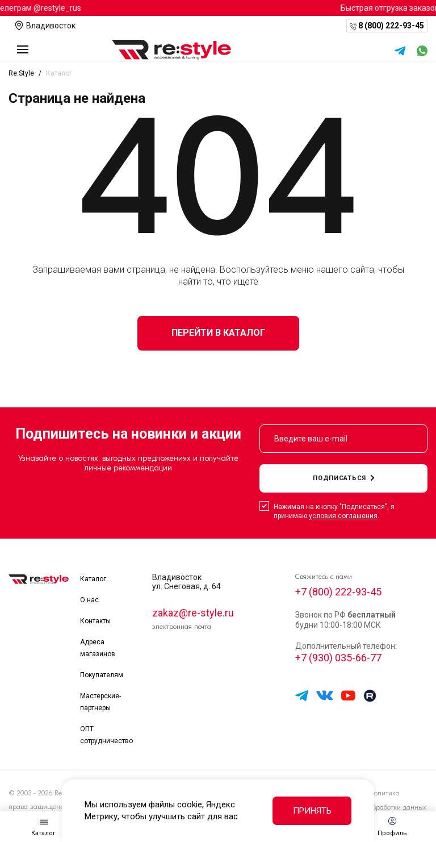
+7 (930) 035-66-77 (338, 658)
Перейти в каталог (218, 332)
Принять (312, 811)
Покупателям (101, 675)
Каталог (93, 579)
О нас (89, 600)
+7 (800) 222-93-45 (338, 592)
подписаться (343, 478)
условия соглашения (343, 516)
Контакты (95, 621)
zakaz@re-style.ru (193, 613)
